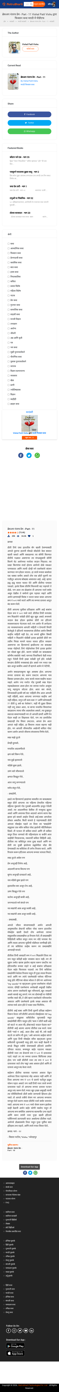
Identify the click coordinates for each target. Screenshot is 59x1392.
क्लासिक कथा (15, 262)
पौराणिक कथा (16, 356)
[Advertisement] (30, 491)
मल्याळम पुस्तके (11, 1268)
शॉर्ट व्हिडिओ (10, 1227)
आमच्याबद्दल (10, 1183)
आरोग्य (13, 328)
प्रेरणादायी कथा (16, 258)
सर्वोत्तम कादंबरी (11, 1216)
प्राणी (12, 385)
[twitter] (20, 1330)
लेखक (8, 1224)
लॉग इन (51, 4)
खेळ (12, 380)
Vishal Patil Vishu (30, 44)
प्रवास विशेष (15, 286)
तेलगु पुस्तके (10, 1260)
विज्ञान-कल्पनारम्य (17, 371)
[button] (31, 4)
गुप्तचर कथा (15, 305)
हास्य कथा (14, 272)
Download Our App (29, 1167)
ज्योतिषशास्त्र (15, 389)
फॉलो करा (30, 49)
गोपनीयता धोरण (11, 1191)
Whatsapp (29, 131)
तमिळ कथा (10, 1308)
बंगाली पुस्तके (10, 1264)
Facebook (29, 114)
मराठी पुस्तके (10, 1252)
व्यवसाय (13, 375)
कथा (12, 243)
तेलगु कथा (9, 1312)
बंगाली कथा (10, 1301)
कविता (13, 281)
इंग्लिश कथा (10, 1297)
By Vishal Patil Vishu (29, 81)
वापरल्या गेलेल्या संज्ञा (13, 1195)
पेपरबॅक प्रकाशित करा (13, 1231)
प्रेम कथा (13, 300)
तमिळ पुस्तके (10, 1256)
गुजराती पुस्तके (11, 1248)
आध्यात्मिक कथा (17, 248)
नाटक (12, 295)
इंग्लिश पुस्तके (10, 1241)
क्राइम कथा (14, 404)
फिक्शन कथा (15, 253)
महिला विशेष (15, 290)
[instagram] (14, 1330)
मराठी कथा (9, 1293)
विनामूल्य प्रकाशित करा (38, 4)
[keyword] (28, 4)
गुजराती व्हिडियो (11, 1220)
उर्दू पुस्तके (9, 1276)
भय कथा (13, 347)
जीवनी (13, 333)
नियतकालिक (15, 276)
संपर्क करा (9, 1187)
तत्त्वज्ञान (13, 323)
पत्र (11, 342)
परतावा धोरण (11, 1199)
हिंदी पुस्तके (9, 1245)
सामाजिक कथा (16, 309)
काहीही (13, 399)
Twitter (29, 123)
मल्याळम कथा (10, 1304)
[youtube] (25, 1330)
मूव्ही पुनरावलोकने (17, 352)
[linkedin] (31, 1330)
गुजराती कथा (10, 1289)
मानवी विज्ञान (15, 319)
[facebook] (8, 1330)
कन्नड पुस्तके (10, 1272)
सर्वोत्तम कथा (10, 1212)
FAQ (7, 1202)
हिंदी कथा (9, 1285)
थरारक (13, 366)
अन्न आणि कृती (16, 338)
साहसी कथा (15, 314)
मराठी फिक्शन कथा (27, 84)
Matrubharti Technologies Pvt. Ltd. (33, 1385)
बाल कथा (14, 267)
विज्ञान (12, 394)
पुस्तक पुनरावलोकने (18, 361)
